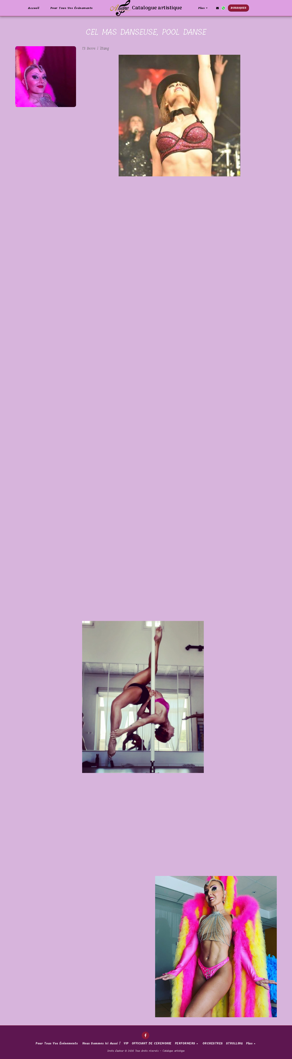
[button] (217, 8)
